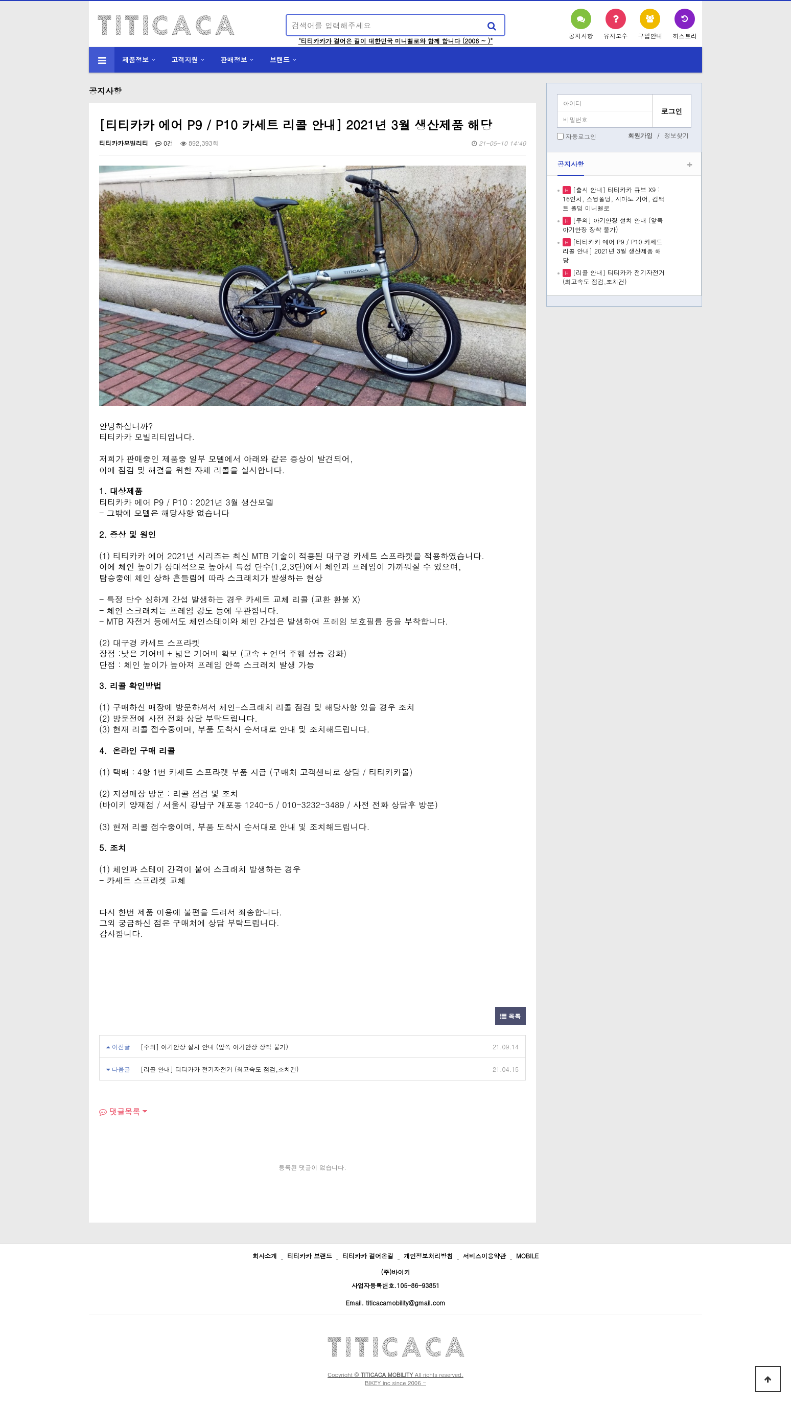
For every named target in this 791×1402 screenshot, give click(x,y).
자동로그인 (581, 136)
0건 (164, 143)
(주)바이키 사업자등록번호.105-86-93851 (396, 1279)
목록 (510, 1016)
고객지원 (184, 59)
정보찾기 (676, 135)
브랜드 (280, 59)
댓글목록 (119, 1111)
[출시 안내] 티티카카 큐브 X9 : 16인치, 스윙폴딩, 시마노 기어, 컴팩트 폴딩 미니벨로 (614, 198)
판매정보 (234, 59)
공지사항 (570, 164)
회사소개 (264, 1255)
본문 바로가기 (0, 0)
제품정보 (135, 59)
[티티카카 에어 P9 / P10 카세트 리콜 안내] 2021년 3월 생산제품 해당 (612, 250)
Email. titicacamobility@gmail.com (395, 1302)
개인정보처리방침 (428, 1255)
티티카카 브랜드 (309, 1255)
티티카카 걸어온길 (367, 1255)
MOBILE (527, 1255)
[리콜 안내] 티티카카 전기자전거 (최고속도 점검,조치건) (220, 1069)
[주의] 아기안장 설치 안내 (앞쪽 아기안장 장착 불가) (214, 1046)
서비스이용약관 (484, 1255)
